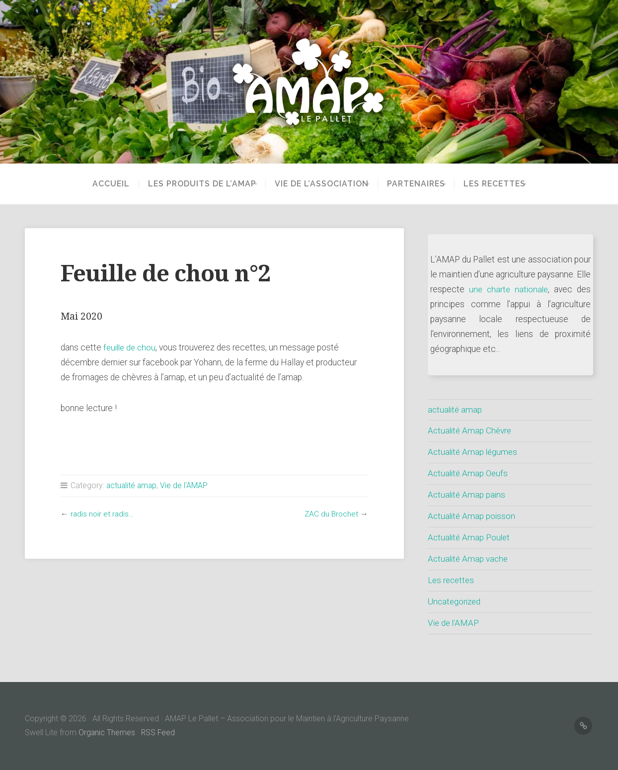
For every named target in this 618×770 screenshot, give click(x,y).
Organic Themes (107, 732)
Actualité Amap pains (468, 495)
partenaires (416, 183)
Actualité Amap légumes (474, 452)
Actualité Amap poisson (473, 516)
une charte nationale (508, 289)
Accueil (97, 183)
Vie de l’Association (315, 183)
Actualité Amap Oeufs (469, 473)
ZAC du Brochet (331, 513)
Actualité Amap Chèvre (471, 430)
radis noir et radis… (103, 513)
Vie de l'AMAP (186, 485)
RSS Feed (159, 732)
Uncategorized (455, 601)
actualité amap (132, 485)
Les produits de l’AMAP (189, 183)
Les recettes (501, 183)
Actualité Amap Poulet (470, 537)
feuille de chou (131, 347)
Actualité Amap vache (469, 559)
